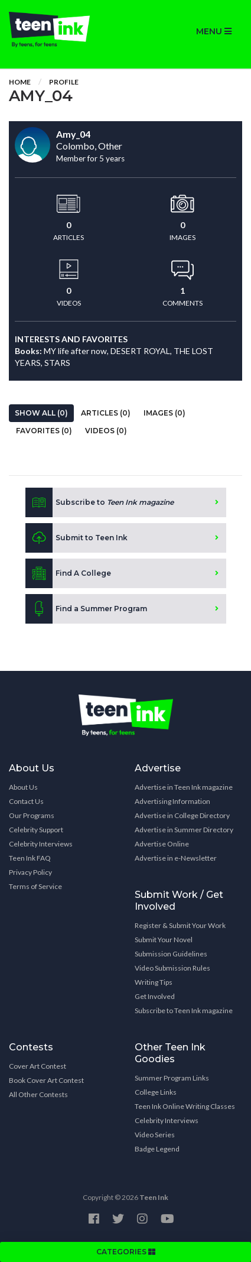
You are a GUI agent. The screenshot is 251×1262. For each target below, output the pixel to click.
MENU (214, 31)
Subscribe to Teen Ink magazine (184, 1010)
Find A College (68, 573)
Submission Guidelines (171, 953)
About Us (23, 787)
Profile (64, 81)
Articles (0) (106, 412)
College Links (156, 1092)
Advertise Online (162, 843)
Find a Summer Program (86, 609)
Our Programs (31, 815)
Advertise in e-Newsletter (176, 858)
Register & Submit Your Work (180, 925)
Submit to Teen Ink (76, 538)
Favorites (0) (44, 430)
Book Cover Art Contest (46, 1080)
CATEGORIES (125, 1251)
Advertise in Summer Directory (184, 829)
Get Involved (155, 996)
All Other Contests (38, 1094)
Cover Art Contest (37, 1066)
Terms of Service (35, 886)
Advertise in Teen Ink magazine (184, 787)
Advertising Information (172, 801)
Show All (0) (41, 412)
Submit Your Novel (164, 939)
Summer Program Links (172, 1077)
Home (20, 81)
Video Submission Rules (172, 967)
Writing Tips (153, 982)
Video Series (155, 1134)
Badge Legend (157, 1148)
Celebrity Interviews (41, 843)
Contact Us (26, 801)
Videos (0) (106, 430)
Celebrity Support (36, 829)
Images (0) (164, 412)
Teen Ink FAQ (30, 858)
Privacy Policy (30, 872)
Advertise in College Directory (182, 815)
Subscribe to (99, 502)
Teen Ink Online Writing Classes (185, 1106)
